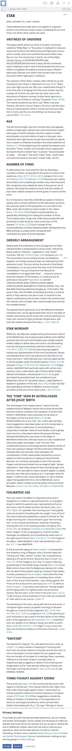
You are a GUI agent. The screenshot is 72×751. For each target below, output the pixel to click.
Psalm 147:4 (57, 99)
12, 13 (14, 562)
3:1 (49, 538)
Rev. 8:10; (23, 626)
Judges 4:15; (12, 696)
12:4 (34, 626)
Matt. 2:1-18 (40, 417)
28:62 (26, 212)
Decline (17, 746)
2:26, (14, 528)
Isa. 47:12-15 (54, 389)
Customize (30, 746)
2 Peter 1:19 (12, 647)
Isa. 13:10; (50, 610)
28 (18, 528)
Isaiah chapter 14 (41, 549)
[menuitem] (4, 3)
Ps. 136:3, (18, 349)
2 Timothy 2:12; (37, 528)
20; (41, 538)
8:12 (26, 613)
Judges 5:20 (27, 683)
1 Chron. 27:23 (24, 224)
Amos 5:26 (46, 374)
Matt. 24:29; (12, 626)
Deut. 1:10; (12, 212)
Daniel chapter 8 (35, 574)
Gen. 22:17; (23, 176)
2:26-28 (54, 668)
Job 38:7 (19, 510)
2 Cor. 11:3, (22, 486)
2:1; (45, 538)
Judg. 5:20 (39, 255)
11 (15, 544)
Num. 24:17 (54, 565)
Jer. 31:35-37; (28, 255)
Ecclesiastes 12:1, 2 (43, 619)
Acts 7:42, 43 (45, 383)
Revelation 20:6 (52, 528)
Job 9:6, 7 (43, 613)
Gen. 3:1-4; (48, 486)
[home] (4, 3)
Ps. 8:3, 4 (25, 115)
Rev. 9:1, (10, 544)
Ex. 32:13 (38, 176)
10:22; (20, 212)
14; (29, 486)
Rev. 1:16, (35, 538)
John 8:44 (58, 486)
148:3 (30, 349)
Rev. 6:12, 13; (17, 613)
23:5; (36, 365)
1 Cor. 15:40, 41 (52, 322)
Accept (7, 746)
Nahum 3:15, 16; (19, 179)
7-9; (25, 349)
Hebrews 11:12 (34, 179)
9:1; (30, 626)
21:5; (31, 365)
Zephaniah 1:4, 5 (47, 365)
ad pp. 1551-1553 (16, 9)
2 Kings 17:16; (22, 365)
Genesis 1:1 (12, 145)
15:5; (31, 176)
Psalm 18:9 (23, 696)
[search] (69, 3)
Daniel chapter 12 (15, 586)
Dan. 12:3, (58, 592)
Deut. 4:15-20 (57, 361)
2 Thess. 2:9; (37, 486)
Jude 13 (57, 255)
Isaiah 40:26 (50, 84)
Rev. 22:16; (45, 668)
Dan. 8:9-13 (48, 583)
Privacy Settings (27, 739)
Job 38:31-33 (36, 279)
